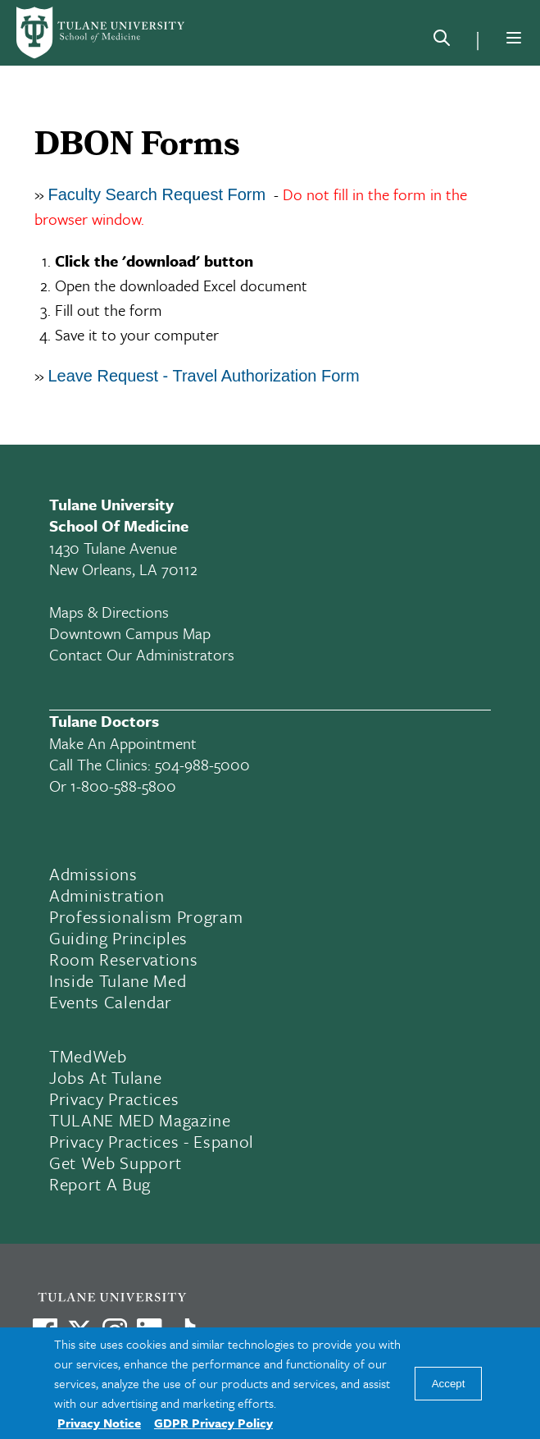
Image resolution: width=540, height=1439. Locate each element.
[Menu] (514, 38)
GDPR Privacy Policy (213, 1423)
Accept (448, 1383)
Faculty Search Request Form (157, 194)
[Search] (442, 41)
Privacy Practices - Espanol (151, 1141)
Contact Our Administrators (141, 654)
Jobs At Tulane (105, 1077)
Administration (106, 895)
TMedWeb (88, 1056)
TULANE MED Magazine (140, 1120)
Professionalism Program (146, 916)
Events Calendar (110, 1001)
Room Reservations (123, 959)
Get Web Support (115, 1162)
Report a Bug (100, 1184)
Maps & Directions (109, 612)
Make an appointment (123, 743)
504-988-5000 (202, 764)
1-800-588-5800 (123, 785)
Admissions (93, 873)
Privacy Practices (114, 1098)
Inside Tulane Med (117, 980)
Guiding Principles (118, 937)
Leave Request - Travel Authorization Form (206, 376)
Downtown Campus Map (130, 633)
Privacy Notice (99, 1423)
